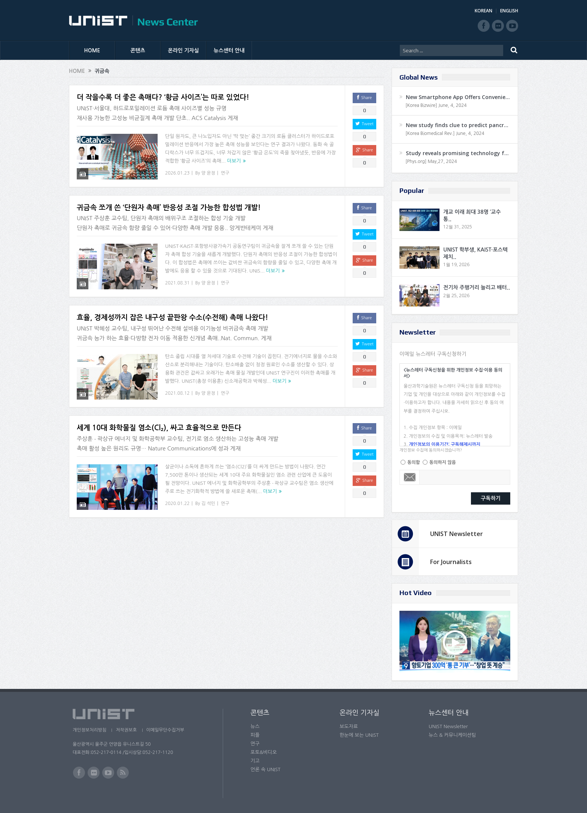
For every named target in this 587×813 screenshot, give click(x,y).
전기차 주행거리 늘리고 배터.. (476, 287)
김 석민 (208, 503)
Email (410, 477)
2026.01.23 (177, 173)
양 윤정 (208, 173)
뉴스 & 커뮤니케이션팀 (452, 735)
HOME (92, 50)
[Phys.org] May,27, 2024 (431, 161)
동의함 (413, 462)
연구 (225, 173)
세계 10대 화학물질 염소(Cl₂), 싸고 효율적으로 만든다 (159, 427)
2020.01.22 (177, 503)
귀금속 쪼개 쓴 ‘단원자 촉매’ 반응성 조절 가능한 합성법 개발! (169, 207)
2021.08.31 (177, 283)
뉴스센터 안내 (229, 50)
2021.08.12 (177, 393)
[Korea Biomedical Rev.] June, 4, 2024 (444, 133)
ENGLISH (509, 10)
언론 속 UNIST (265, 769)
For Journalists (451, 562)
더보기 (234, 160)
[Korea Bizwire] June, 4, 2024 (436, 105)
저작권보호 (126, 730)
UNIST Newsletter (456, 534)
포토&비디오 (263, 752)
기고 (254, 760)
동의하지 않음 (442, 462)
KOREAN (483, 10)
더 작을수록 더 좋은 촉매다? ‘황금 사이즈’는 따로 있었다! (163, 97)
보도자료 (349, 726)
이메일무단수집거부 (165, 730)
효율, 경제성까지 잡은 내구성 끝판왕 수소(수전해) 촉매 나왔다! (172, 317)
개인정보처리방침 (89, 730)
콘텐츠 (137, 50)
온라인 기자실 (183, 50)
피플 (254, 735)
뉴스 (254, 726)
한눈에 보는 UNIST (359, 735)
